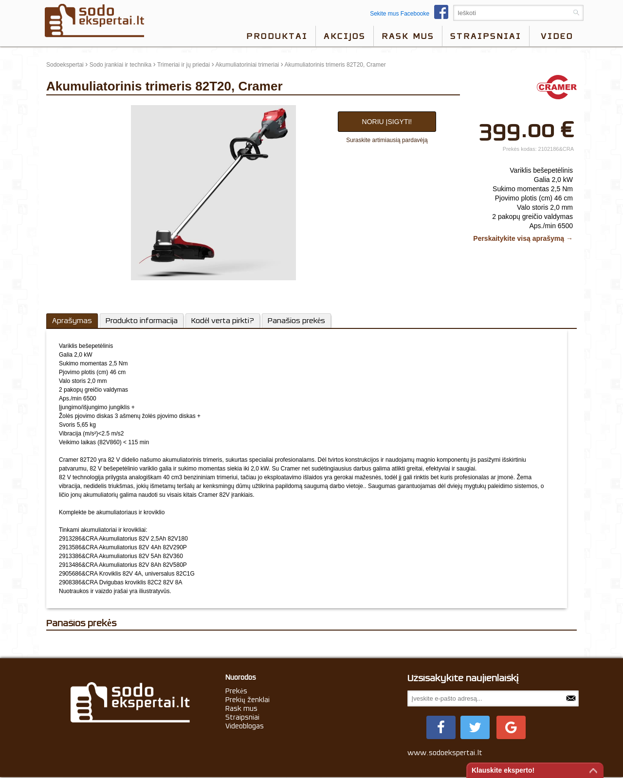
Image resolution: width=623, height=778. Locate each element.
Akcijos (345, 36)
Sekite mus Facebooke (411, 13)
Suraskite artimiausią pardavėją (386, 140)
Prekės (236, 691)
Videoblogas (244, 726)
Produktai (277, 36)
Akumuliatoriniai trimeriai (247, 64)
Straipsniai (485, 36)
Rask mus (408, 36)
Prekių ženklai (247, 700)
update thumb (67, 109)
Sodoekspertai (65, 64)
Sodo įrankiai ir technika (120, 64)
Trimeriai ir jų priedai (183, 64)
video (557, 36)
